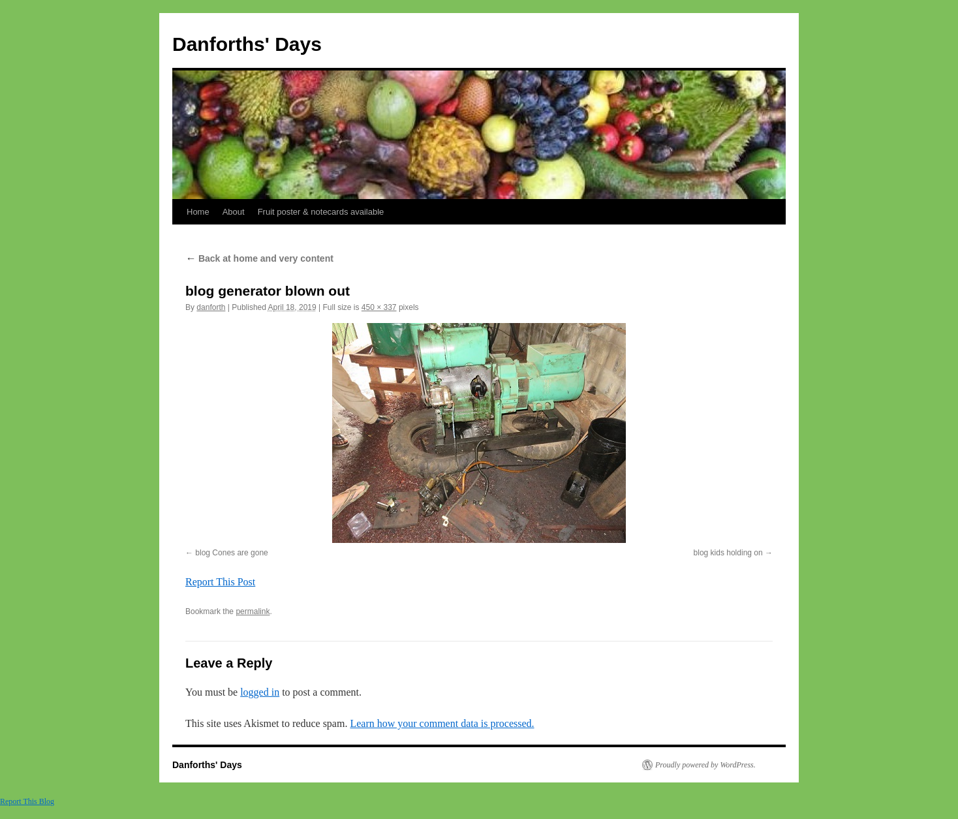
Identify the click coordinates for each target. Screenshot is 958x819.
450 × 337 (379, 307)
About (234, 212)
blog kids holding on (728, 552)
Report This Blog (27, 801)
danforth (210, 307)
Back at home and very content (259, 258)
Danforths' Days (247, 44)
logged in (259, 692)
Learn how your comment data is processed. (442, 723)
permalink (253, 611)
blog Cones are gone (231, 552)
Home (198, 212)
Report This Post (220, 581)
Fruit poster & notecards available (321, 212)
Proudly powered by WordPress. (705, 764)
